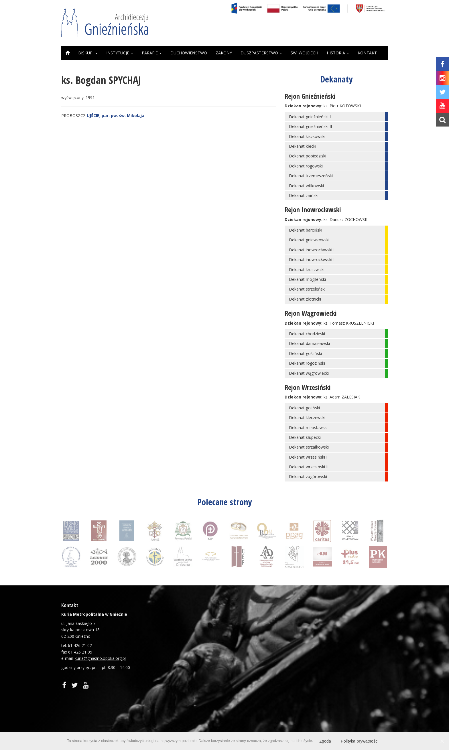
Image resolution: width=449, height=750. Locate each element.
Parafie (152, 53)
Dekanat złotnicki (305, 299)
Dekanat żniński (303, 195)
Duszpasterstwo (261, 53)
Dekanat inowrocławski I (311, 249)
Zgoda (325, 741)
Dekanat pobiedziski (307, 156)
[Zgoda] (442, 741)
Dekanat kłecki (302, 146)
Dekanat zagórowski (308, 476)
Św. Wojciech (304, 53)
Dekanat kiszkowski (307, 136)
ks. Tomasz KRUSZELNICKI (349, 323)
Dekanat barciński (305, 230)
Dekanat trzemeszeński (311, 175)
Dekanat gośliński (305, 353)
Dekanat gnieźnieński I (310, 116)
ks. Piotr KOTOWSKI (342, 105)
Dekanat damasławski (309, 343)
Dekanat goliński (304, 407)
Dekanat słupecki (305, 437)
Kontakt (367, 53)
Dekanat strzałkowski (309, 447)
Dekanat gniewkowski (309, 239)
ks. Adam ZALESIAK (342, 397)
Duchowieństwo (188, 53)
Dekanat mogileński (307, 279)
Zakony (224, 53)
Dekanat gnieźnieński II (310, 126)
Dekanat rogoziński (307, 363)
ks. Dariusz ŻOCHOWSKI (346, 219)
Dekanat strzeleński (307, 289)
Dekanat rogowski (306, 166)
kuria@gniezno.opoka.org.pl (100, 658)
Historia (338, 53)
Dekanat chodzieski (307, 333)
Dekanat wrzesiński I (308, 457)
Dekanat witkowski (306, 185)
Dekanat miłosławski (308, 427)
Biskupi (88, 53)
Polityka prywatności (360, 741)
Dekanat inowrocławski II (312, 259)
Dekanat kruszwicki (306, 269)
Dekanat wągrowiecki (309, 373)
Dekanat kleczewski (307, 417)
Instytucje (119, 53)
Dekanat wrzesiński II (308, 466)
